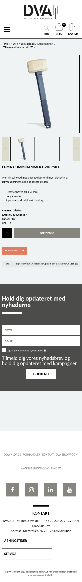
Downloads (11, 250)
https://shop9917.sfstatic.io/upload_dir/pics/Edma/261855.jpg (46, 263)
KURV (59, 29)
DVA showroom (67, 455)
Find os (56, 468)
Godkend (41, 374)
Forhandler (31, 455)
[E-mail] (41, 341)
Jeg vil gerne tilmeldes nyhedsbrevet (36, 350)
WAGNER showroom (34, 468)
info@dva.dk (29, 521)
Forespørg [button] (47, 233)
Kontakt (48, 455)
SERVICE (10, 554)
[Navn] (41, 329)
